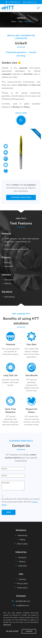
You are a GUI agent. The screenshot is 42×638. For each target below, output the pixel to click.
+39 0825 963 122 (14, 2)
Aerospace (8, 279)
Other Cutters (22, 544)
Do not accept (12, 631)
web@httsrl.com (31, 2)
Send (8, 512)
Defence (7, 283)
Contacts (22, 579)
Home (13, 21)
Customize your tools (21, 197)
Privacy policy (22, 583)
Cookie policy (22, 588)
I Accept (28, 631)
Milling (22, 539)
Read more (7, 625)
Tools (20, 21)
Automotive (22, 566)
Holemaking (9, 297)
